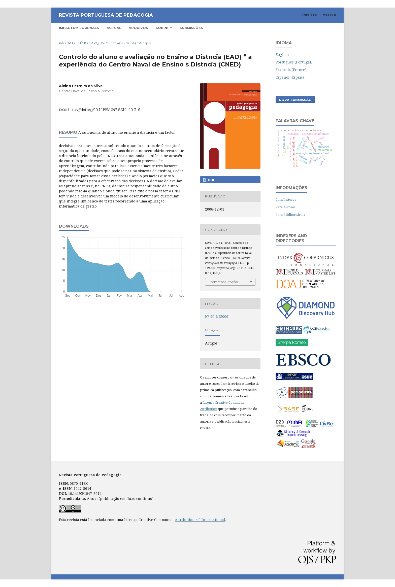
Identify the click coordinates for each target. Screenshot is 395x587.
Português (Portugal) (294, 62)
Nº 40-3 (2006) (124, 43)
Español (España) (291, 77)
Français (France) (291, 69)
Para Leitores (286, 199)
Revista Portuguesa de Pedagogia (106, 15)
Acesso (329, 15)
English (282, 54)
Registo (309, 15)
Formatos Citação (223, 282)
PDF (211, 180)
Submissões (191, 28)
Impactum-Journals (79, 28)
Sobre (162, 28)
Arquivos (138, 28)
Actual (114, 28)
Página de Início (73, 43)
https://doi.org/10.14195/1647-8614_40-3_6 (104, 110)
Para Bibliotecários (290, 214)
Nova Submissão (295, 100)
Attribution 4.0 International (200, 519)
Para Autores (285, 207)
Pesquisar (322, 27)
